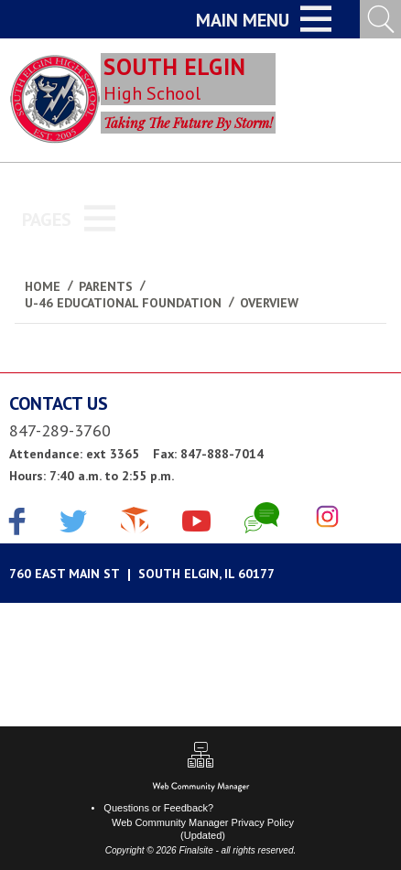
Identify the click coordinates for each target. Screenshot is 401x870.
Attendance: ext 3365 (74, 454)
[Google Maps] (200, 573)
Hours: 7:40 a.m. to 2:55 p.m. (91, 475)
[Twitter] (73, 523)
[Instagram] (327, 517)
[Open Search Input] (380, 19)
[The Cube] (134, 517)
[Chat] (261, 517)
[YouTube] (196, 517)
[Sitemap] (200, 757)
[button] (263, 19)
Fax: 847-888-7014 (208, 454)
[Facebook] (17, 523)
